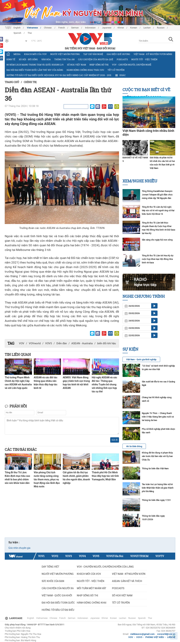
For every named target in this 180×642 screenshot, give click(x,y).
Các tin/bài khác (21, 449)
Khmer (121, 28)
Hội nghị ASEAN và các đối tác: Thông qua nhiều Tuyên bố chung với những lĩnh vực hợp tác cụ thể (104, 384)
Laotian (147, 28)
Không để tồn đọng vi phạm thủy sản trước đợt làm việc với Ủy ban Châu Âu (157, 456)
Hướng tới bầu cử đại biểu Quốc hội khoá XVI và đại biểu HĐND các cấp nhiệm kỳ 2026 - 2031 (59, 75)
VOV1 (41, 556)
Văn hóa (46, 59)
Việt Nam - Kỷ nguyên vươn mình (153, 54)
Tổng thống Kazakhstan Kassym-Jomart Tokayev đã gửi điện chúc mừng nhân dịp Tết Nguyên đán (157, 194)
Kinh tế (11, 59)
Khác (120, 75)
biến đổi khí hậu (106, 343)
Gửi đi (115, 440)
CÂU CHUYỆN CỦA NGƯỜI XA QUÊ (95, 59)
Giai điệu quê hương (118, 54)
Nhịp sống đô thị (98, 64)
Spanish (142, 618)
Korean (133, 28)
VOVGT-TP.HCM (139, 556)
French (61, 28)
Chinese (48, 28)
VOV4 (82, 556)
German (75, 28)
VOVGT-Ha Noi (114, 556)
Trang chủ (12, 82)
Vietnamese (32, 28)
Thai (150, 618)
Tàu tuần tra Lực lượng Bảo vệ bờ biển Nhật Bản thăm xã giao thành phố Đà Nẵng (157, 488)
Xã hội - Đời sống (28, 59)
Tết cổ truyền (116, 69)
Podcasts (122, 59)
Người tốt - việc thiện (144, 59)
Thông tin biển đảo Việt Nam (155, 468)
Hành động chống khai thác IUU (85, 69)
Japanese (106, 28)
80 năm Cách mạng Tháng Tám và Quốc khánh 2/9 (35, 64)
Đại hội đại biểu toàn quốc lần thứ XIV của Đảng (35, 69)
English (17, 28)
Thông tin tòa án (64, 59)
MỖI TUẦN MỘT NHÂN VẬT (91, 588)
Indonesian (90, 28)
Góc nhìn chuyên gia (19, 547)
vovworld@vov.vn (166, 634)
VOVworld (35, 343)
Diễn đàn (61, 343)
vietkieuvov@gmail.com (142, 634)
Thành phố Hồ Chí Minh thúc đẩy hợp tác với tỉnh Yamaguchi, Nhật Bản (105, 476)
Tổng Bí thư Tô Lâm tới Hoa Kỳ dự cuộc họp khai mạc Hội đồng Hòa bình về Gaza (157, 259)
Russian (161, 28)
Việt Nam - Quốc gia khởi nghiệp (141, 359)
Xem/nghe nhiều (140, 180)
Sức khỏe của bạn (53, 581)
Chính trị (30, 82)
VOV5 (48, 343)
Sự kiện (130, 349)
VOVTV (159, 556)
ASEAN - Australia (82, 343)
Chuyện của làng (123, 566)
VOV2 (55, 556)
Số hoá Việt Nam (76, 64)
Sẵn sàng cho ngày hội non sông (157, 240)
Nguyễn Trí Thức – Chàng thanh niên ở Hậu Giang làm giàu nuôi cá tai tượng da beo (158, 417)
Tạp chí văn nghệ (93, 54)
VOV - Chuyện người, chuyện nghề (131, 64)
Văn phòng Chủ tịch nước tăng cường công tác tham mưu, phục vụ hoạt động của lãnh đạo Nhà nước (47, 479)
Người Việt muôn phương (65, 54)
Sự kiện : (14, 542)
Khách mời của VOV (35, 54)
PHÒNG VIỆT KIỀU (154, 637)
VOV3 (68, 556)
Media (17, 54)
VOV (21, 343)
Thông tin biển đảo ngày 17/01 (156, 500)
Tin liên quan (18, 354)
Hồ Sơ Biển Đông (134, 446)
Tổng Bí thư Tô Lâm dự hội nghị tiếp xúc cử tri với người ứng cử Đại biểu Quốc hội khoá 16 (158, 210)
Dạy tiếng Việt (50, 566)
